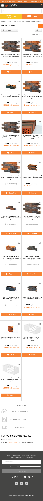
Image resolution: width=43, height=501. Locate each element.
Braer (3, 442)
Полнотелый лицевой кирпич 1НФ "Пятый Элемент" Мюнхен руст (11, 95)
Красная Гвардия (26, 442)
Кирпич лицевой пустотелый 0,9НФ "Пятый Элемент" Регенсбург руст (11, 218)
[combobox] (9, 30)
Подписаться (21, 471)
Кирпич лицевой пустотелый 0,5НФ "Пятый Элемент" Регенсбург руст (11, 177)
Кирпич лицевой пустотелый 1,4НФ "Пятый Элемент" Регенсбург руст (11, 258)
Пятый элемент (13, 442)
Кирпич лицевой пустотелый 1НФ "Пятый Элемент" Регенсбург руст (32, 55)
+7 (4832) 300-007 (37, 5)
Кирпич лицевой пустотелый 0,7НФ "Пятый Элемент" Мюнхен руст (11, 137)
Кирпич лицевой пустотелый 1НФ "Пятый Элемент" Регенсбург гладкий (32, 137)
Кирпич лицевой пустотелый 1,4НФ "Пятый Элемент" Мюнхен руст (11, 299)
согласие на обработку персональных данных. (30, 466)
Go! (39, 11)
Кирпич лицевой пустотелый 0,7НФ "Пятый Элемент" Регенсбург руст (32, 96)
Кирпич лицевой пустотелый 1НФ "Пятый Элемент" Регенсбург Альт (32, 176)
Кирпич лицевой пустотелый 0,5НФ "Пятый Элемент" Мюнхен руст (32, 218)
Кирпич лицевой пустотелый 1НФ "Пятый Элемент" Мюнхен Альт (32, 298)
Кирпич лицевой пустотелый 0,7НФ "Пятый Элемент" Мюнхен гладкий (32, 339)
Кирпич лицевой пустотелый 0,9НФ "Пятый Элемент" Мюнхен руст (32, 258)
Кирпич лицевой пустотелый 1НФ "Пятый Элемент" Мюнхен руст (10, 55)
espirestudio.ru (30, 495)
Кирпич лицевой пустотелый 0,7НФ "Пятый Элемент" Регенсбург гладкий (11, 379)
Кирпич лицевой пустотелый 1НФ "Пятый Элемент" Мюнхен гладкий (11, 338)
